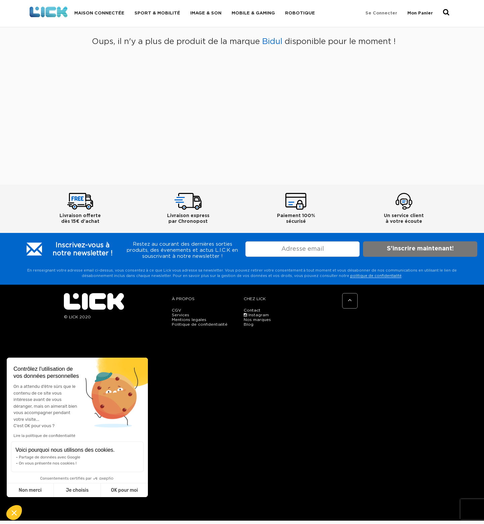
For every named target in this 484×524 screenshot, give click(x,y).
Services (180, 315)
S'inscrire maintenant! (420, 249)
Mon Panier (420, 13)
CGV (176, 310)
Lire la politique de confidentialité (44, 435)
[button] (14, 513)
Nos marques (257, 320)
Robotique (300, 13)
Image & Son (205, 13)
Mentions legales (189, 320)
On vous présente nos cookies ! (48, 463)
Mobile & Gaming (253, 13)
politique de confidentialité (376, 276)
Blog (248, 324)
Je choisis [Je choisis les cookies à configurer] (77, 490)
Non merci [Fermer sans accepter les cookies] (29, 490)
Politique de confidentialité (200, 324)
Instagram (256, 315)
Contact (252, 310)
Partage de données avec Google (49, 457)
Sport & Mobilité (157, 13)
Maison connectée (99, 13)
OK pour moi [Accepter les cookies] (124, 490)
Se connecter (381, 13)
